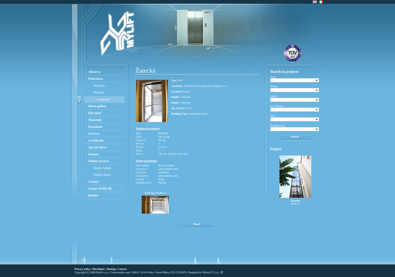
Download (95, 127)
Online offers (102, 175)
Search (294, 136)
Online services (98, 161)
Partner (93, 154)
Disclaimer (99, 268)
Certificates (96, 140)
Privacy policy (83, 268)
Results (93, 195)
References (95, 79)
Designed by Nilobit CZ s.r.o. (204, 272)
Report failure (102, 168)
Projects (99, 92)
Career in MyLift (100, 188)
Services (93, 133)
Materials (94, 120)
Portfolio (99, 85)
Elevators (94, 113)
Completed (102, 99)
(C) (87, 272)
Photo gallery (97, 106)
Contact (93, 182)
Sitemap (111, 268)
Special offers (97, 147)
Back (197, 224)
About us (94, 72)
